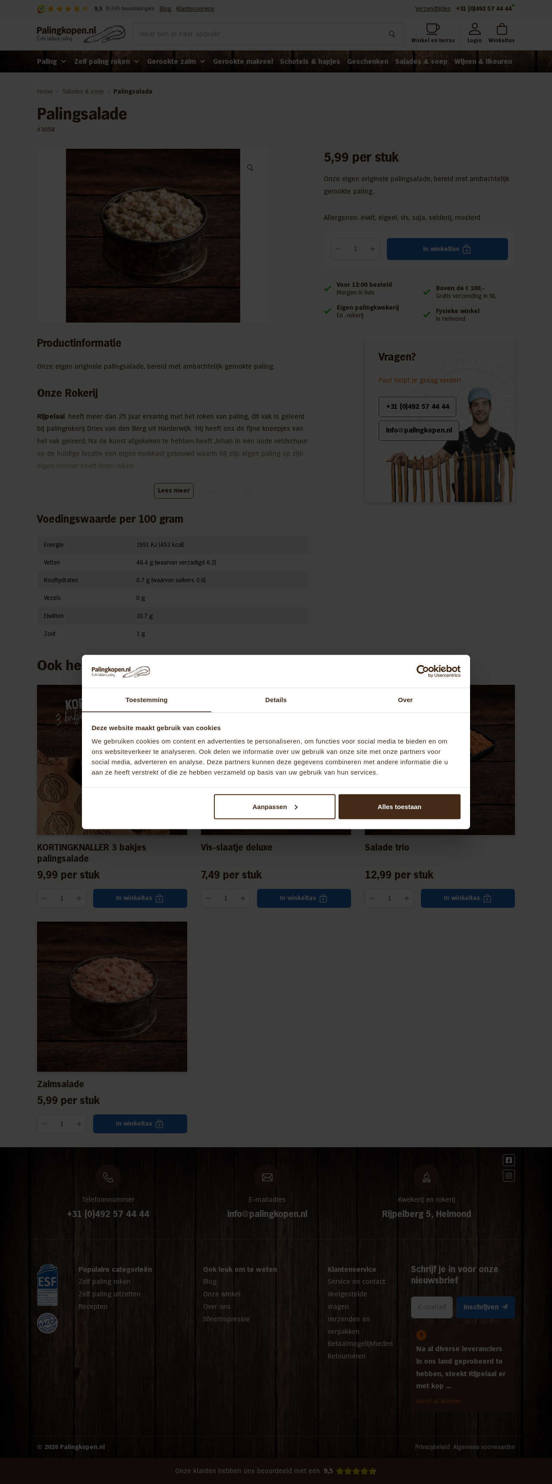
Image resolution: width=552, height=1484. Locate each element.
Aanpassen (275, 806)
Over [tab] (405, 699)
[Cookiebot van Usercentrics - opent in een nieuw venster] (423, 671)
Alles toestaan (400, 806)
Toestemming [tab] (146, 699)
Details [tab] (276, 699)
